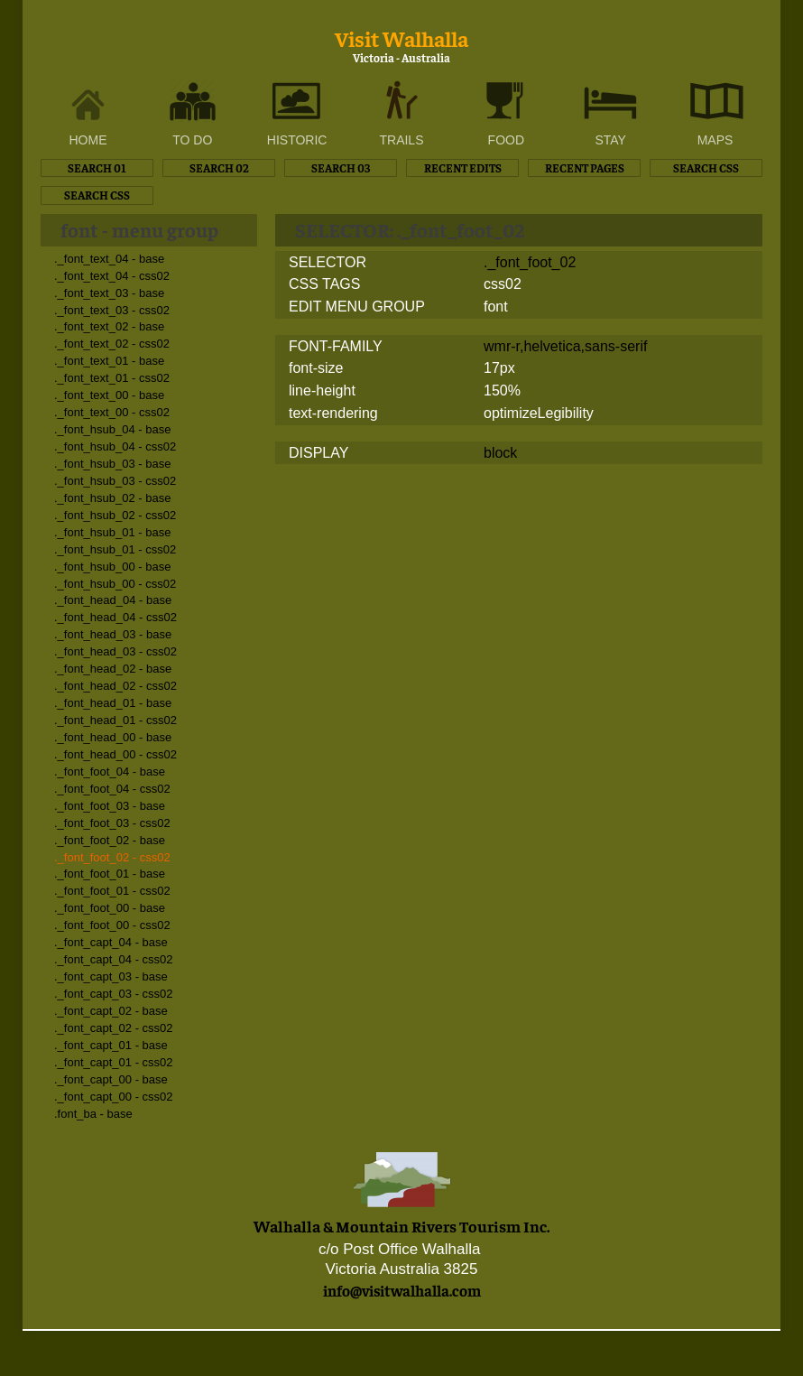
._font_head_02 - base (112, 668)
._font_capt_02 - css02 (113, 1028)
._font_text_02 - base (109, 326)
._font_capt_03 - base (111, 976)
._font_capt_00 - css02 (113, 1096)
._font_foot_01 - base (109, 873)
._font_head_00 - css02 (115, 754)
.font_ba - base (93, 1113)
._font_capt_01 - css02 (113, 1062)
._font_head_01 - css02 (115, 720)
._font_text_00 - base (109, 395)
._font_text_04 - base (109, 258)
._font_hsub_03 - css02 (115, 481)
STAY (610, 140)
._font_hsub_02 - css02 (115, 515)
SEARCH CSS (706, 167)
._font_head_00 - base (112, 737)
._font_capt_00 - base (111, 1079)
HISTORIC (297, 140)
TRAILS (401, 140)
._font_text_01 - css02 (112, 378)
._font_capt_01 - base (111, 1045)
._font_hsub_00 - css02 (115, 583)
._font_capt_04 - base (111, 942)
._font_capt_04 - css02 (113, 959)
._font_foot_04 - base (109, 771)
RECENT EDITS (463, 167)
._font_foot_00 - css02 (112, 925)
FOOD (506, 140)
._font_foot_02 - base (109, 840)
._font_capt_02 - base (111, 1011)
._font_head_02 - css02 (115, 686)
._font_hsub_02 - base (112, 498)
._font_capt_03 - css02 (113, 993)
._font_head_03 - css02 (115, 651)
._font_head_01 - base (112, 703)
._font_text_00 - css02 (112, 412)
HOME (88, 140)
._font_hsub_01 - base (112, 532)
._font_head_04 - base (112, 600)
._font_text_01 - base (109, 360)
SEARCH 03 (340, 167)
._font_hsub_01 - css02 (115, 549)
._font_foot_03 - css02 (112, 823)
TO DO (192, 140)
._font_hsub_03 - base (112, 463)
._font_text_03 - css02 (112, 310)
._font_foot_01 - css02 (112, 890)
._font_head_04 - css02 (115, 617)
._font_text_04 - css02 (112, 276)
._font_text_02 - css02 (112, 343)
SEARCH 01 (97, 167)
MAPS (715, 140)
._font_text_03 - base (109, 293)
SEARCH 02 (219, 167)
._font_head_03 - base (112, 634)
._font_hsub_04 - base (112, 429)
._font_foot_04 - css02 (112, 788)
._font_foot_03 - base (109, 806)
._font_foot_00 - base (109, 908)
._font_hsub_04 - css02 (115, 446)
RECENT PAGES (584, 167)
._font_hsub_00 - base (112, 566)
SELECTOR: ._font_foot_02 (409, 229)
